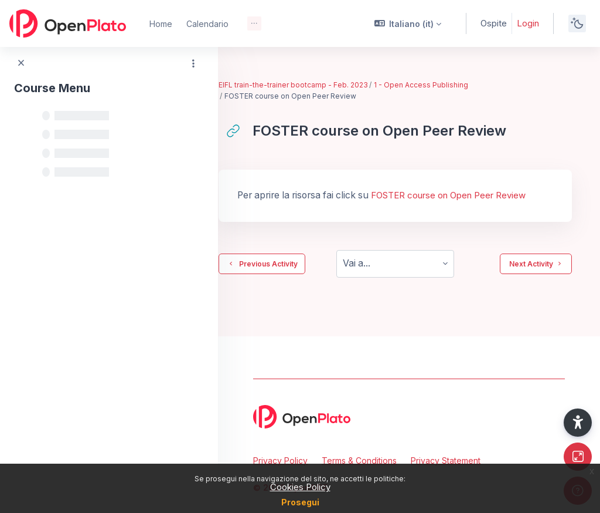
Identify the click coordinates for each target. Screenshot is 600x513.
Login (528, 23)
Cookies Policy (300, 486)
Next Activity (535, 263)
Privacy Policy (280, 460)
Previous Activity (289, 263)
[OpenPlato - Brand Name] (67, 23)
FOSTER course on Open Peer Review (475, 195)
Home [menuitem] (160, 24)
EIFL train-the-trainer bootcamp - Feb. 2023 (321, 84)
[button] (408, 23)
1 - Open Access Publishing (448, 84)
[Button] (578, 457)
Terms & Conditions (359, 460)
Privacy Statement (445, 460)
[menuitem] (254, 23)
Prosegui (300, 502)
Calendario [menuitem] (207, 24)
